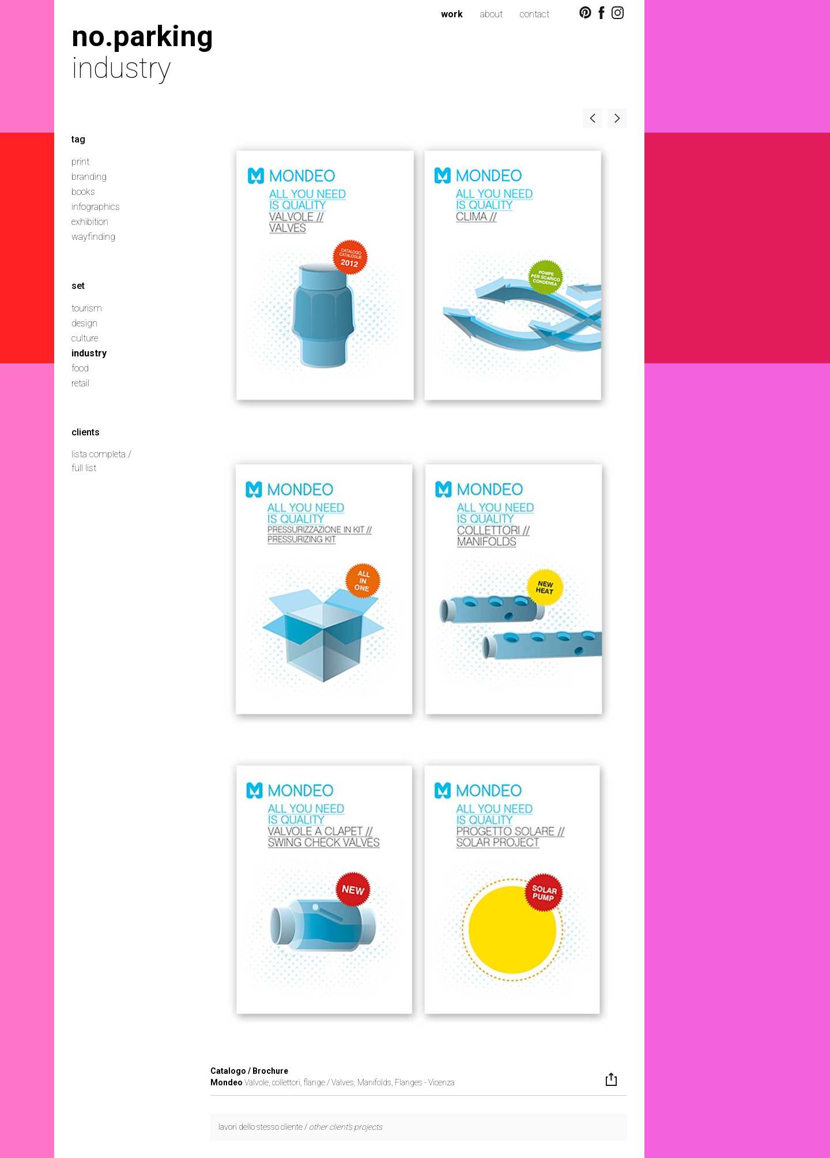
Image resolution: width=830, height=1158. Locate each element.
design (84, 323)
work (452, 14)
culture (84, 338)
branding (89, 176)
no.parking (142, 36)
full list (83, 468)
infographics (95, 206)
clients (85, 432)
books (83, 191)
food (80, 368)
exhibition (89, 221)
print (80, 161)
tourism (86, 308)
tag (78, 139)
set (78, 285)
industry (89, 353)
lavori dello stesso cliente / (300, 1126)
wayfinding (93, 236)
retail (80, 383)
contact (534, 14)
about (491, 14)
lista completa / (101, 454)
